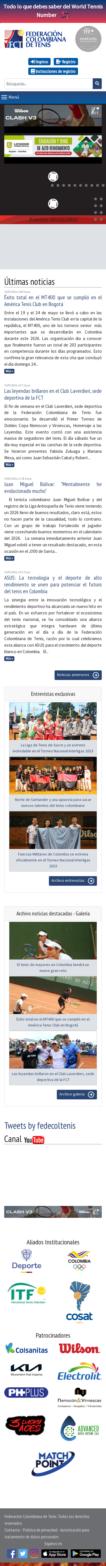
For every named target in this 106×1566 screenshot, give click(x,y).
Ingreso (39, 61)
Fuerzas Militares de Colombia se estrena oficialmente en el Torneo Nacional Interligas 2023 (53, 858)
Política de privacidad (40, 1529)
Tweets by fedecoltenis (39, 1124)
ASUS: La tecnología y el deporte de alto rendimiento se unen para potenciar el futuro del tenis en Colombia (53, 583)
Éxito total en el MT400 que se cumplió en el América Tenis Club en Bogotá (53, 300)
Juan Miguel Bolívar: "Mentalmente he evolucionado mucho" (53, 486)
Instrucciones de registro (53, 71)
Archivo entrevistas (72, 879)
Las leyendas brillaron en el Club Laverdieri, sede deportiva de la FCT (53, 393)
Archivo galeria (76, 1093)
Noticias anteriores (78, 674)
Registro (65, 61)
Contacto (12, 1529)
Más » (9, 370)
